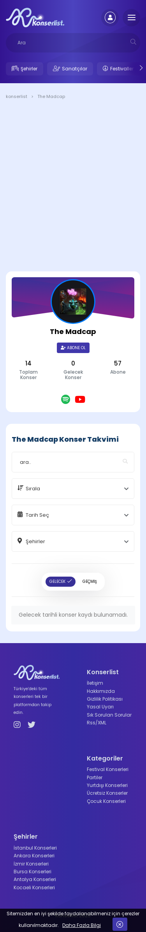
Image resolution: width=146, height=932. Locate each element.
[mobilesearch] (133, 42)
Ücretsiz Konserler (107, 793)
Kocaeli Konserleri (34, 887)
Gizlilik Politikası (105, 699)
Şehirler (29, 68)
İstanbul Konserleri (35, 848)
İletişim (95, 683)
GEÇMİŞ (90, 581)
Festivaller (122, 68)
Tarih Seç (37, 515)
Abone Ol (73, 348)
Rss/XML (96, 722)
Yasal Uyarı (100, 706)
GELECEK (57, 581)
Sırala (33, 488)
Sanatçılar (74, 68)
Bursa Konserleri (32, 871)
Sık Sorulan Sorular (109, 715)
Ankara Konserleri (34, 855)
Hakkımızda (101, 691)
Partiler (94, 777)
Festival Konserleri (107, 769)
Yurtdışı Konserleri (107, 785)
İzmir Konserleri (31, 863)
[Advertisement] (73, 187)
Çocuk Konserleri (106, 801)
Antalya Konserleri (35, 879)
